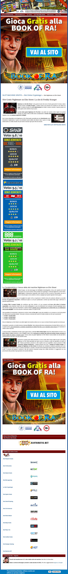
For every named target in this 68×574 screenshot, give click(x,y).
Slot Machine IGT (7, 548)
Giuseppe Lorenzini (35, 569)
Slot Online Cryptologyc (23, 94)
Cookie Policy (56, 571)
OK (50, 571)
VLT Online (29, 14)
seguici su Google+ (58, 560)
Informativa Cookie (45, 569)
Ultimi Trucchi (50, 14)
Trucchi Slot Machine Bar (7, 14)
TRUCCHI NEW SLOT (20, 14)
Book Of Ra (58, 14)
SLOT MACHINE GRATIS (39, 14)
